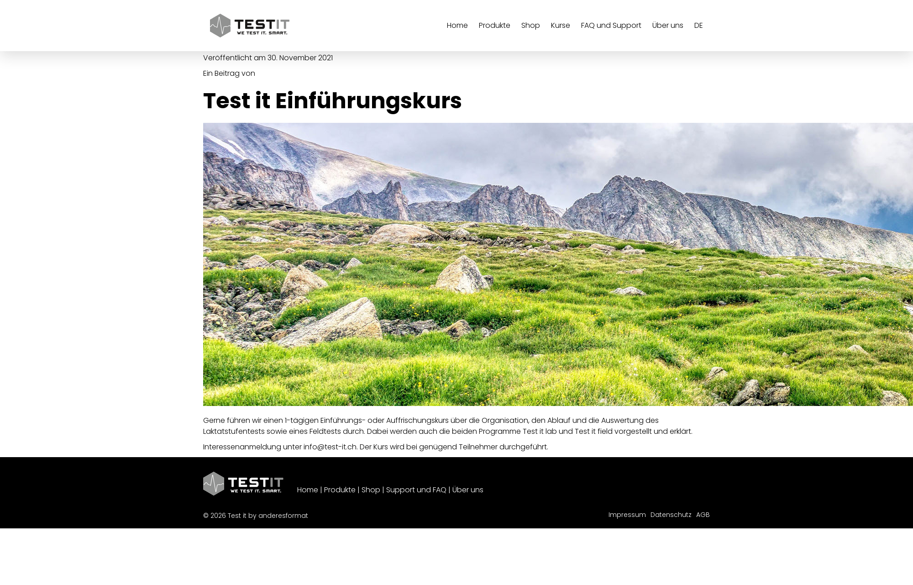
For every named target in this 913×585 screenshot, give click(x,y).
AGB (703, 514)
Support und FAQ (416, 490)
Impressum (627, 514)
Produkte (340, 490)
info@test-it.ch (330, 447)
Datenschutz (671, 514)
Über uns (467, 490)
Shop (371, 490)
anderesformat (283, 515)
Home (307, 490)
